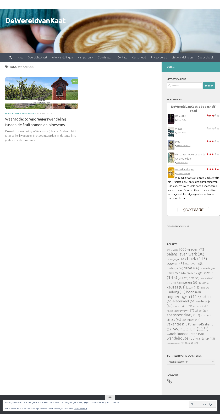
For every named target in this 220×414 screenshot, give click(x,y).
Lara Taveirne (182, 163)
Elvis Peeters (182, 120)
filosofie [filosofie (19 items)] (192, 273)
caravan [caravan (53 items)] (195, 263)
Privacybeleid (144, 4)
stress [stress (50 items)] (174, 319)
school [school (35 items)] (201, 310)
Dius (177, 141)
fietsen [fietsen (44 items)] (178, 273)
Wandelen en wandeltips (20, 113)
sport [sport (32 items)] (206, 315)
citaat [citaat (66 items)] (191, 268)
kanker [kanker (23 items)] (204, 283)
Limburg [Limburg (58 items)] (176, 292)
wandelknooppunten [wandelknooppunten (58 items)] (185, 334)
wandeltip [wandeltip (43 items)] (205, 338)
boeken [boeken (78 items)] (176, 263)
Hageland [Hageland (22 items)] (206, 278)
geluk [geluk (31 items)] (183, 278)
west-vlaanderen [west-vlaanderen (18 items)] (175, 343)
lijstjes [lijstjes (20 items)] (204, 288)
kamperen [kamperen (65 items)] (188, 282)
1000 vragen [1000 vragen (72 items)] (192, 249)
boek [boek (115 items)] (197, 258)
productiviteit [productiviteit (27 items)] (182, 306)
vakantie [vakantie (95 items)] (178, 324)
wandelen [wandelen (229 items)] (190, 328)
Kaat (5, 4)
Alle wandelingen (47, 4)
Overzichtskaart (22, 4)
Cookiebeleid (80, 408)
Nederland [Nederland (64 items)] (184, 301)
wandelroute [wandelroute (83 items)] (181, 338)
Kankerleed (124, 4)
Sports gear (90, 4)
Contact (107, 4)
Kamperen (69, 4)
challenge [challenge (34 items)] (175, 268)
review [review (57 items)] (186, 310)
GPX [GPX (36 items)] (194, 278)
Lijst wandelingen (167, 4)
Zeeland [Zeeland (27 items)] (191, 342)
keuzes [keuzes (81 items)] (176, 287)
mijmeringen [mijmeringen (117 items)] (184, 296)
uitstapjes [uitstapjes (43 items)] (191, 319)
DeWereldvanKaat (35, 21)
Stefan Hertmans (183, 146)
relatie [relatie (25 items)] (172, 310)
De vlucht (180, 115)
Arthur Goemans (183, 174)
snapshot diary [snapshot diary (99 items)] (183, 315)
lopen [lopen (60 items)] (193, 292)
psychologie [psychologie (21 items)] (200, 306)
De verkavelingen (184, 169)
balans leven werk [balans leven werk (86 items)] (185, 254)
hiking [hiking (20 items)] (171, 283)
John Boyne (181, 133)
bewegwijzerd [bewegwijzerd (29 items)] (176, 259)
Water (178, 128)
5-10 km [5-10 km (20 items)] (172, 250)
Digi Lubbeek (190, 4)
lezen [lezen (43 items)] (192, 287)
